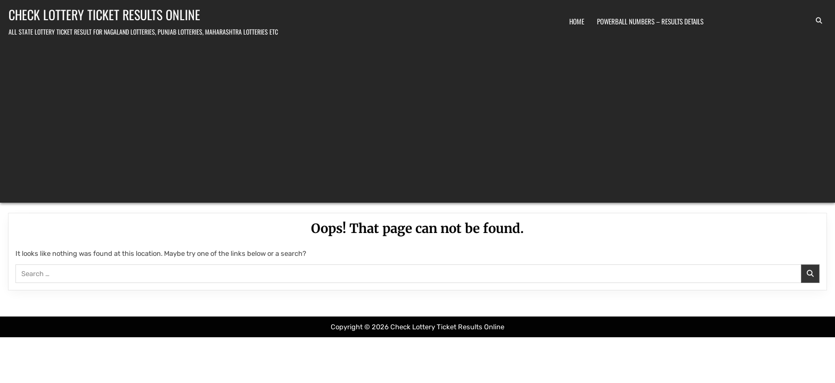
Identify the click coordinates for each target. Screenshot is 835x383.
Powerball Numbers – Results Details (650, 21)
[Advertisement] (417, 117)
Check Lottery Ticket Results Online (104, 14)
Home (576, 21)
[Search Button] (819, 21)
